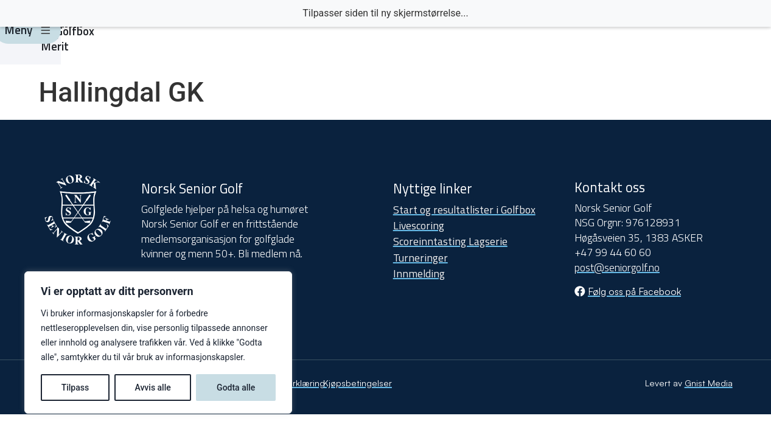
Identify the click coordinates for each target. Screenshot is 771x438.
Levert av (689, 382)
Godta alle (236, 387)
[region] (158, 342)
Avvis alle (152, 387)
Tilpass (75, 387)
